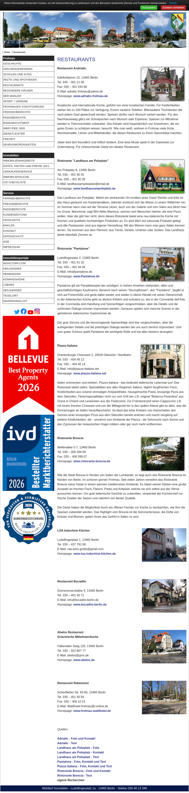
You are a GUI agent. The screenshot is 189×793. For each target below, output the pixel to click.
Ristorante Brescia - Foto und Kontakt (83, 771)
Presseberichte (15, 204)
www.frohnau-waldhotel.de (92, 711)
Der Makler (12, 96)
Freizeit (9, 139)
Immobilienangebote (19, 161)
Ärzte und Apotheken (20, 80)
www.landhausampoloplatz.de (94, 188)
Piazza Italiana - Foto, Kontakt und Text (84, 766)
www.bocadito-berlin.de (90, 604)
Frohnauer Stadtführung (23, 107)
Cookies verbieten (173, 7)
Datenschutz (13, 236)
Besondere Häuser (18, 90)
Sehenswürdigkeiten (19, 144)
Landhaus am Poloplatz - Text (78, 757)
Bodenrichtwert (16, 123)
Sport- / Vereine (15, 101)
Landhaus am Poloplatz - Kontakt (80, 752)
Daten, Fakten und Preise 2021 (26, 166)
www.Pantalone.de (86, 276)
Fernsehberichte (16, 112)
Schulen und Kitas (17, 74)
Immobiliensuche (16, 177)
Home (7, 52)
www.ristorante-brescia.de (91, 461)
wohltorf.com (14, 263)
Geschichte (12, 63)
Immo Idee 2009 (14, 128)
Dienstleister (14, 134)
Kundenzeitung (15, 215)
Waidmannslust (15, 301)
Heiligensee (12, 268)
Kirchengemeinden (17, 69)
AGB (6, 242)
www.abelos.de (84, 660)
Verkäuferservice (17, 171)
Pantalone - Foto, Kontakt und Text (81, 762)
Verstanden (148, 7)
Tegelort (10, 295)
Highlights (11, 220)
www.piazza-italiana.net (89, 373)
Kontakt (9, 231)
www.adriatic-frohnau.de (90, 96)
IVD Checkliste (14, 182)
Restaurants (19, 52)
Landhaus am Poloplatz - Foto (78, 748)
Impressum (11, 247)
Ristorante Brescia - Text (74, 775)
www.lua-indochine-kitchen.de (94, 554)
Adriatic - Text (67, 743)
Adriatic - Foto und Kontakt (76, 738)
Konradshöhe (14, 279)
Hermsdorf (12, 274)
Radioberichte (14, 117)
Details (173, 3)
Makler (9, 225)
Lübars (8, 285)
